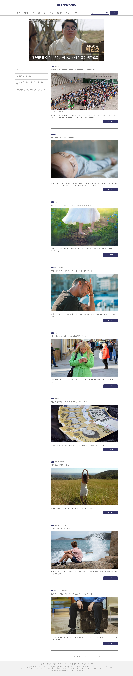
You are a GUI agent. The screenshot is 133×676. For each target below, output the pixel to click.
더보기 (111, 121)
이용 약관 (42, 664)
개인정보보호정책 (51, 664)
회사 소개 (90, 664)
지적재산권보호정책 (63, 664)
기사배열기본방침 (75, 664)
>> (102, 656)
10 (96, 656)
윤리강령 (84, 664)
